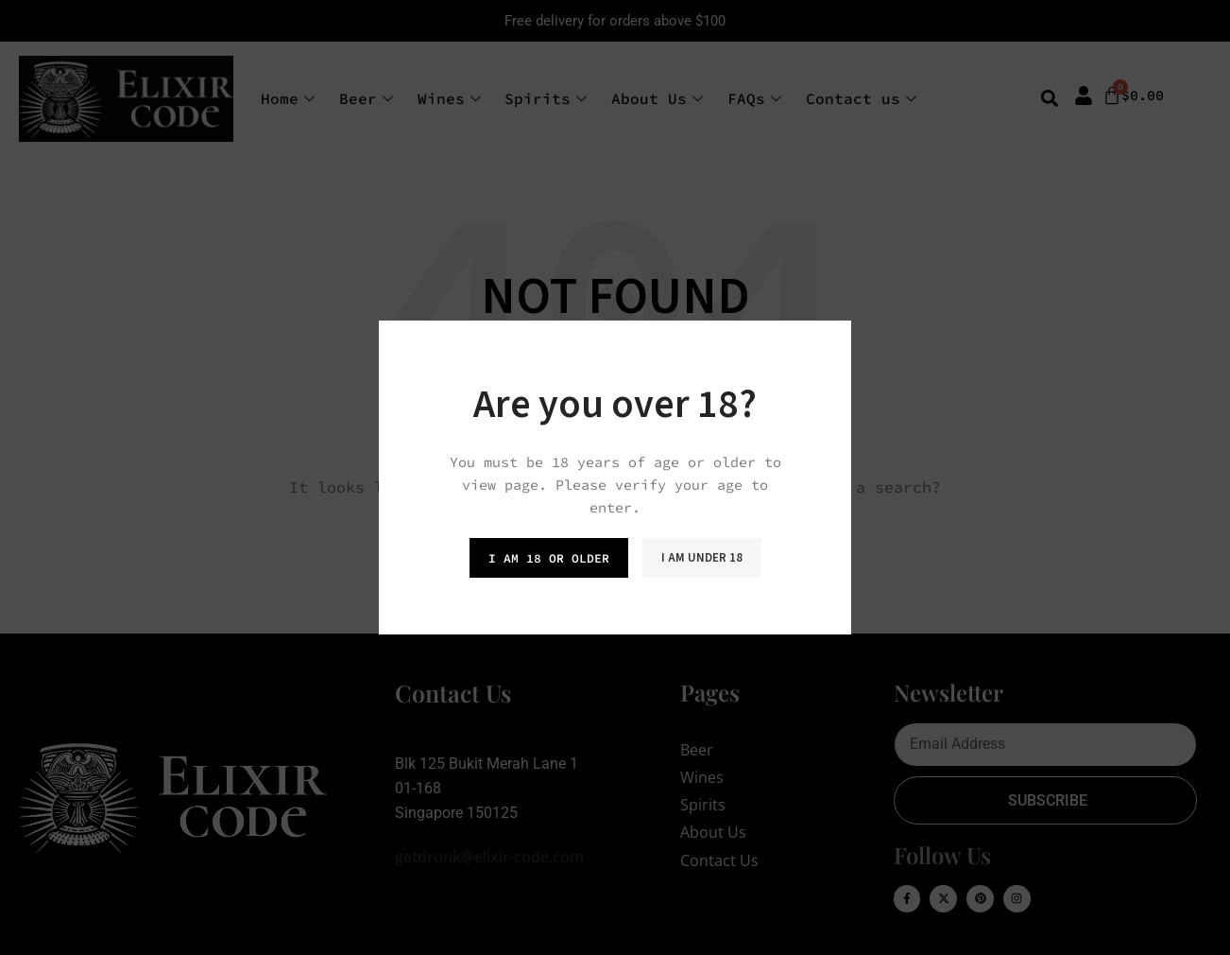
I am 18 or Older (548, 558)
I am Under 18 (702, 557)
